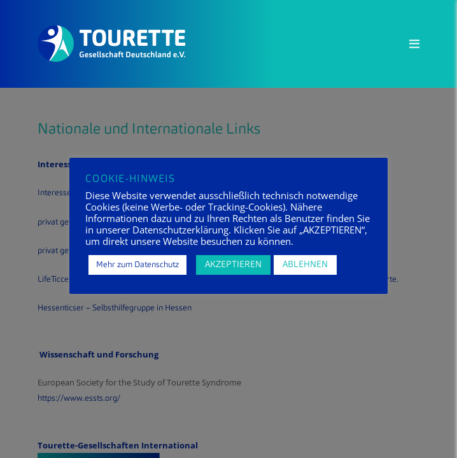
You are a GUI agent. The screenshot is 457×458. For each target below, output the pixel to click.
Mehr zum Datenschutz (137, 265)
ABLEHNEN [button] (305, 264)
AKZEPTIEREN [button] (233, 264)
